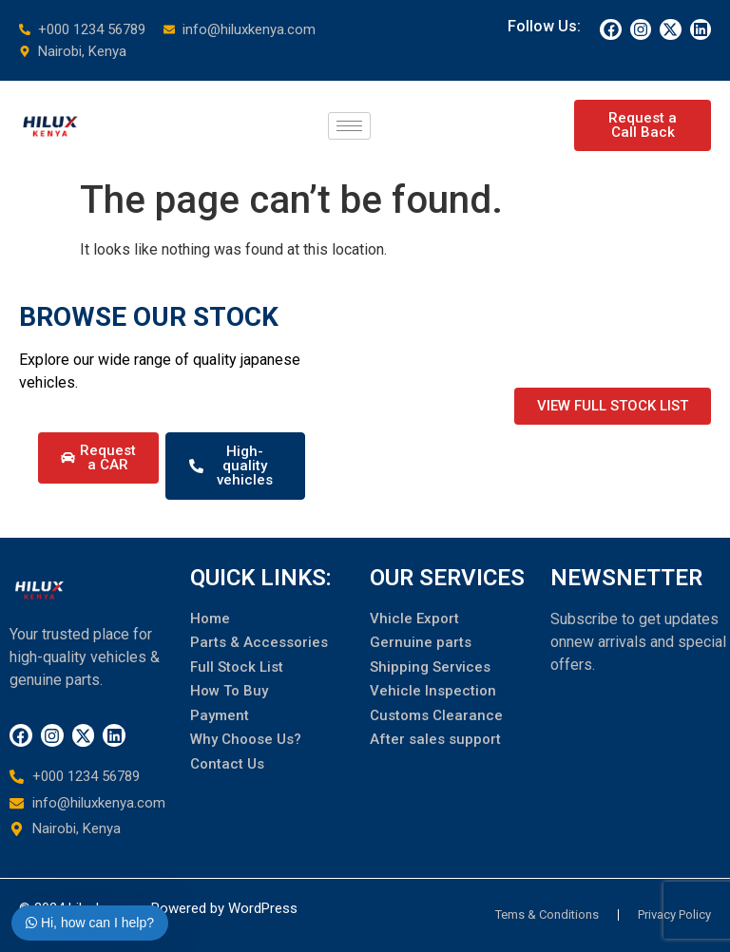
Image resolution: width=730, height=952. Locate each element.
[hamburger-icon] (349, 126)
